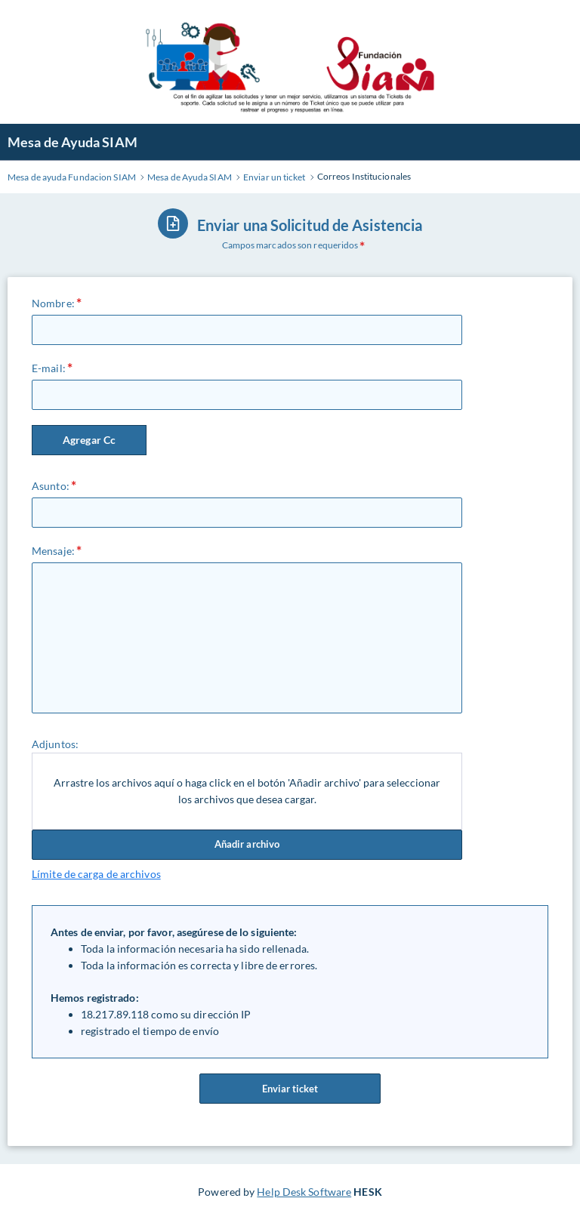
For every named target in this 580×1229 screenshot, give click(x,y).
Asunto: (50, 485)
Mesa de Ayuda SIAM (72, 142)
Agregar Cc (89, 439)
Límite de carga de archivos (96, 873)
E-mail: (49, 368)
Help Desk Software (304, 1191)
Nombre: (53, 303)
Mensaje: (53, 550)
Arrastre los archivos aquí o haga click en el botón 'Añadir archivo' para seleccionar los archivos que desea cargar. (247, 790)
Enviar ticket (290, 1088)
